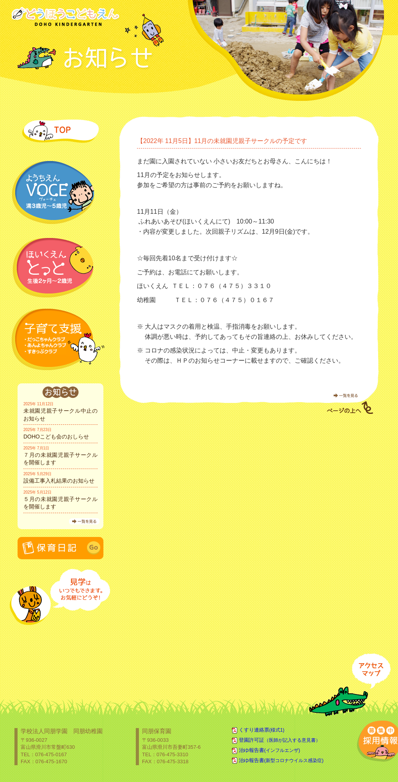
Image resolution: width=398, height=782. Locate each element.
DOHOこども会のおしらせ (56, 436)
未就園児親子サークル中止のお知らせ (60, 415)
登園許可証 (279, 740)
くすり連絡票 (261, 730)
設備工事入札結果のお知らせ (58, 481)
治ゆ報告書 (269, 750)
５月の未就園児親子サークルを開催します (60, 503)
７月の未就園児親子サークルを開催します (60, 459)
